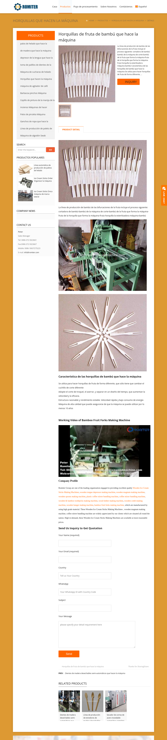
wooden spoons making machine (72, 496)
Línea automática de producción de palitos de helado (43, 168)
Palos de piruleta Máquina (32, 114)
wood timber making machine (111, 501)
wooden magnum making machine (130, 492)
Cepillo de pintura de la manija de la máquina (36, 101)
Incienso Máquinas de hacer (33, 107)
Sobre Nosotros (109, 6)
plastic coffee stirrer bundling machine (102, 496)
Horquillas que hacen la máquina (45, 20)
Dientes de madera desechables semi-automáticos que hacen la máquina (95, 673)
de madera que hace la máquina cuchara (34, 51)
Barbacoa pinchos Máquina (33, 93)
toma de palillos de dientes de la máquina (34, 65)
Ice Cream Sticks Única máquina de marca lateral (43, 194)
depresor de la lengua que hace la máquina (35, 58)
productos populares (30, 157)
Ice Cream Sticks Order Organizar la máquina (43, 179)
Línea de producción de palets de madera (34, 129)
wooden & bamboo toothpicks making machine (78, 501)
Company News (26, 211)
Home (91, 20)
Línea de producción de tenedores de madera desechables (91, 716)
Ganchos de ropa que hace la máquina (32, 122)
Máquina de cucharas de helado (35, 71)
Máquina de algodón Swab (33, 135)
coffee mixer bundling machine (132, 496)
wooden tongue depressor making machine (97, 492)
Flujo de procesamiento (86, 6)
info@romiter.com (31, 252)
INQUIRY (128, 82)
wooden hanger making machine (79, 505)
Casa (54, 6)
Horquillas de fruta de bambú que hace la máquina (83, 666)
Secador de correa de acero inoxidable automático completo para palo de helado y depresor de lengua (116, 716)
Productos (65, 6)
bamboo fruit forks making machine (109, 505)
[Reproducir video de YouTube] (104, 451)
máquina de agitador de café (34, 86)
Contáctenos (126, 6)
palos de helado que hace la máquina (32, 44)
